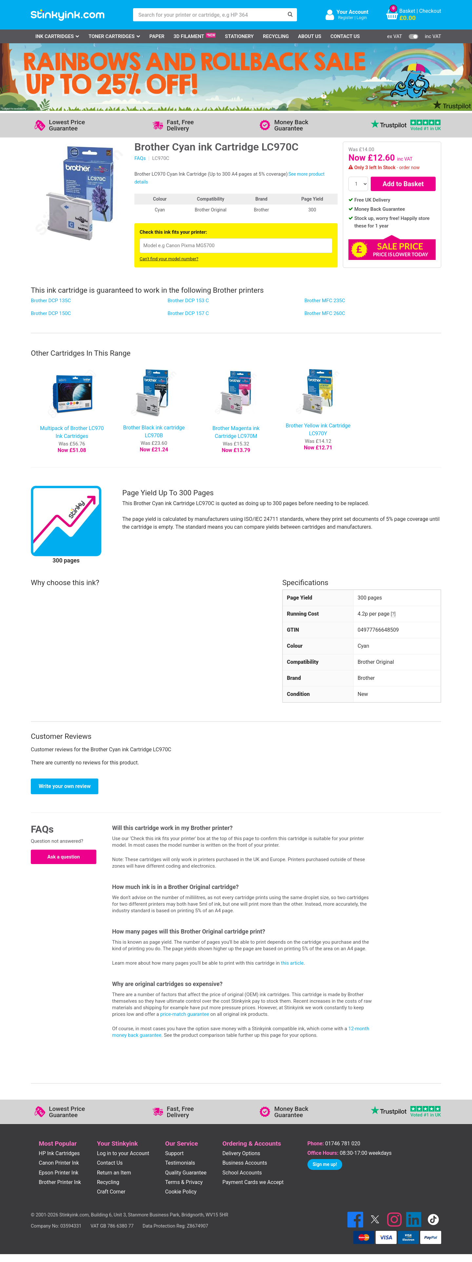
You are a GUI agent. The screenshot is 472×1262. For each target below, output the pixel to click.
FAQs (140, 158)
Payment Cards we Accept (253, 1182)
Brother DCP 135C (51, 301)
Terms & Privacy (184, 1182)
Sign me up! (325, 1164)
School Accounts (242, 1173)
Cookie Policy (181, 1192)
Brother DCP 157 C (188, 313)
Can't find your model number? (169, 258)
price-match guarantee (184, 1014)
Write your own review (64, 786)
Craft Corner (111, 1192)
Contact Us (345, 36)
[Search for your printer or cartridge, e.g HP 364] (208, 14)
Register (345, 17)
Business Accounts (245, 1163)
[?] (393, 614)
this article (292, 963)
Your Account (352, 12)
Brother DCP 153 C (188, 301)
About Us (309, 36)
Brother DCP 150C (51, 313)
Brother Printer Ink (60, 1182)
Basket (407, 11)
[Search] (290, 14)
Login (362, 17)
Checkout (430, 11)
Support (174, 1153)
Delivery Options (241, 1153)
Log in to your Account (123, 1153)
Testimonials (180, 1163)
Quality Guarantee (185, 1173)
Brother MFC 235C (325, 301)
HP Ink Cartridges (59, 1153)
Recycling (276, 36)
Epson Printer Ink (58, 1173)
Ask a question (63, 857)
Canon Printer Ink (59, 1163)
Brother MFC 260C (325, 313)
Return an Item (114, 1173)
